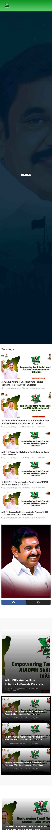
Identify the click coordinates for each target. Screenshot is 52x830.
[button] (48, 5)
